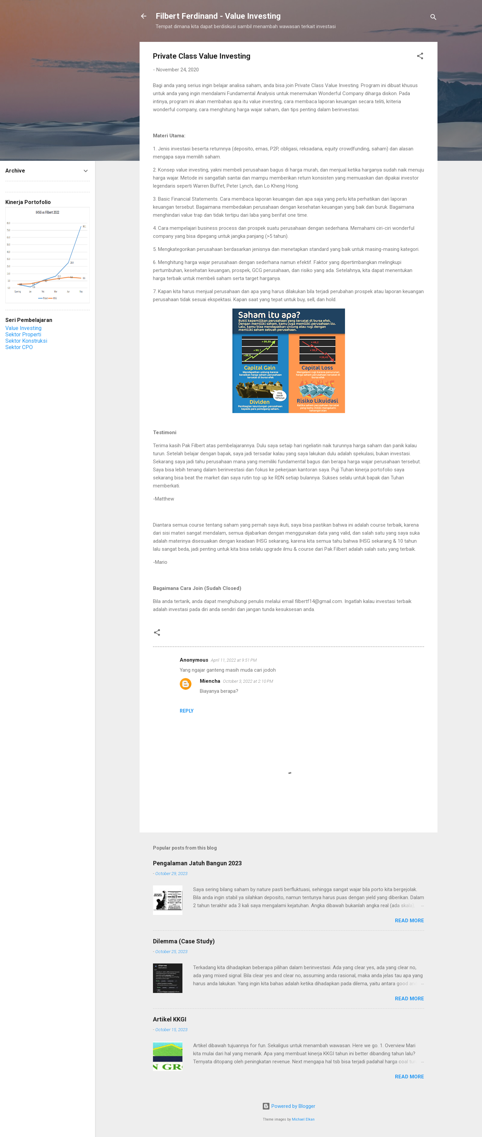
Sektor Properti (23, 334)
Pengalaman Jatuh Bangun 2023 (197, 863)
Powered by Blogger (288, 1106)
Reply (186, 711)
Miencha (210, 681)
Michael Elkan (303, 1119)
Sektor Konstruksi (26, 341)
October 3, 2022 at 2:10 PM (248, 681)
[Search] (433, 18)
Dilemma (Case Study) (184, 941)
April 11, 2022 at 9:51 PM (234, 660)
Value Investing (23, 328)
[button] (420, 57)
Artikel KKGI (169, 1019)
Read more (409, 921)
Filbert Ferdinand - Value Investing (218, 16)
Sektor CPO (19, 347)
